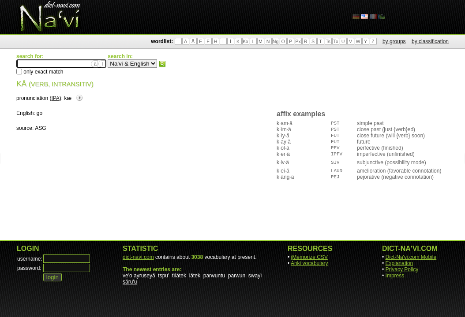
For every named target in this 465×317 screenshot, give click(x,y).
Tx (335, 41)
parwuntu (214, 276)
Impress (395, 276)
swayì (255, 276)
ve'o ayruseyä (139, 276)
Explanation (399, 263)
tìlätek (179, 276)
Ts (328, 41)
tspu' (163, 276)
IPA (55, 98)
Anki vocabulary (309, 263)
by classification (430, 41)
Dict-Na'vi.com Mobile (411, 257)
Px (297, 41)
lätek (194, 276)
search (162, 63)
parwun (236, 276)
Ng (276, 41)
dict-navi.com (138, 257)
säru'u (130, 282)
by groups (394, 41)
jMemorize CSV (309, 257)
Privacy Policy (402, 269)
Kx (245, 41)
